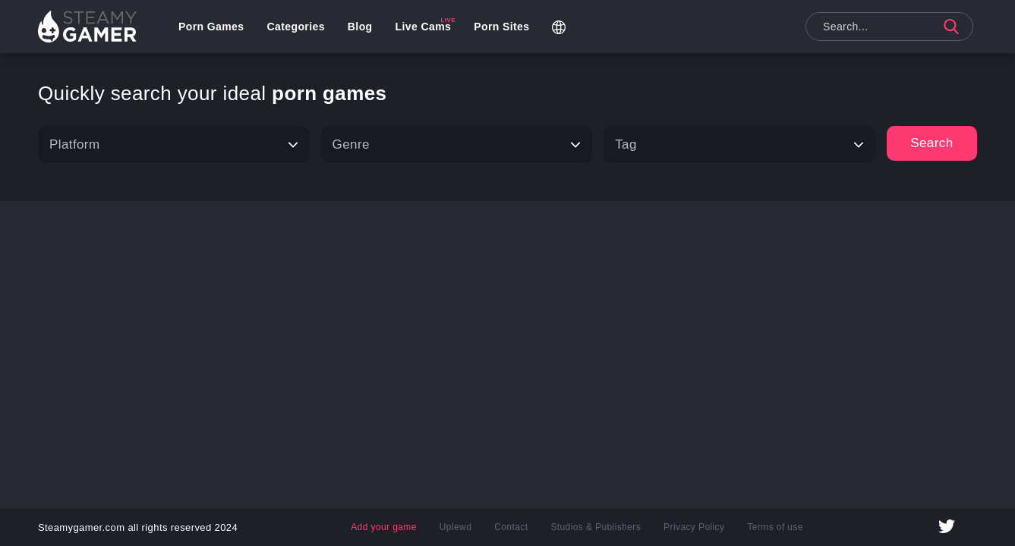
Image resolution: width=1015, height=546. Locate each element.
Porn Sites (501, 26)
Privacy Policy (694, 527)
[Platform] (174, 144)
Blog (360, 26)
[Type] (457, 144)
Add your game (384, 527)
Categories (295, 26)
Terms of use (775, 527)
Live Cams (424, 26)
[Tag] (739, 144)
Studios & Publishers (595, 527)
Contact (511, 527)
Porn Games (211, 26)
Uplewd (455, 527)
